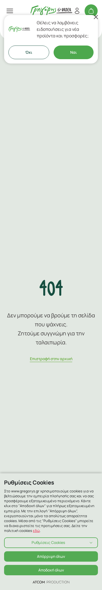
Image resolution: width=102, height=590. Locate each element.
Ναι (73, 52)
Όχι (28, 52)
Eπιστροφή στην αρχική (51, 358)
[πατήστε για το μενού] (9, 11)
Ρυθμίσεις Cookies (48, 542)
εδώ (36, 530)
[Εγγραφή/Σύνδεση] (77, 11)
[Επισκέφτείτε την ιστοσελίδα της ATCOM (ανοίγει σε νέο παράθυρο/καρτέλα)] (51, 582)
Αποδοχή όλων (51, 570)
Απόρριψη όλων (51, 556)
